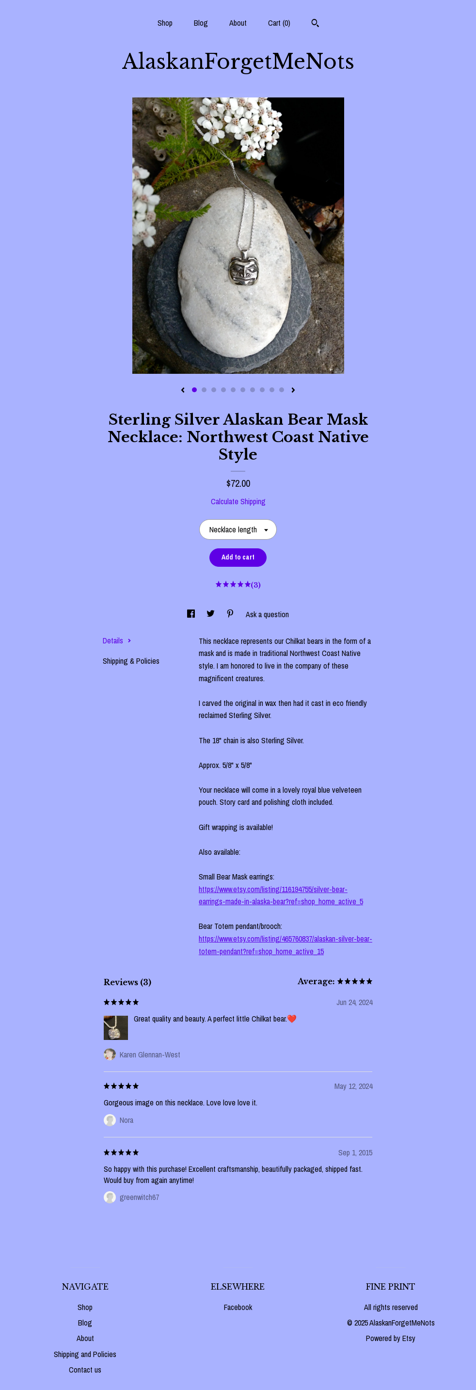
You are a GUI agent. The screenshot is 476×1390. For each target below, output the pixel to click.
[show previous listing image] (182, 390)
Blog (201, 22)
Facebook (238, 1307)
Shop (165, 22)
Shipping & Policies (131, 660)
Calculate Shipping (238, 501)
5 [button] (233, 389)
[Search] (315, 24)
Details (117, 640)
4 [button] (223, 389)
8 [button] (262, 389)
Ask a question (267, 614)
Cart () (279, 22)
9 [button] (272, 389)
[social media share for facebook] (192, 614)
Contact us (85, 1369)
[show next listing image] (293, 390)
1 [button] (194, 389)
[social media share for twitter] (211, 614)
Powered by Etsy (390, 1338)
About (238, 22)
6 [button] (242, 389)
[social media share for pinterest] (231, 614)
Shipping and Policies (85, 1354)
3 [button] (213, 389)
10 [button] (281, 389)
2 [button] (204, 389)
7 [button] (252, 389)
